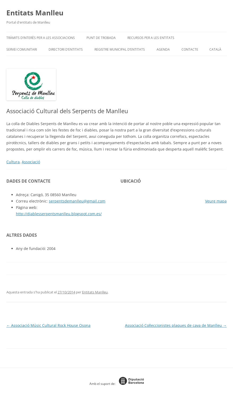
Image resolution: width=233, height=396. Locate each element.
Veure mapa (216, 201)
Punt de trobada (101, 38)
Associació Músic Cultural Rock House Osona (48, 325)
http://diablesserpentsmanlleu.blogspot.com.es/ (59, 213)
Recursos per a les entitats (150, 38)
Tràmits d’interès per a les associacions (40, 38)
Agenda (163, 49)
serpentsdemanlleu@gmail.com (77, 201)
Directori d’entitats (66, 49)
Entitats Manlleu (34, 12)
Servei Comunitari (21, 49)
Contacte (190, 49)
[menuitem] (215, 49)
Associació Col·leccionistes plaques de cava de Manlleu (176, 325)
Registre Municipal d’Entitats (119, 49)
